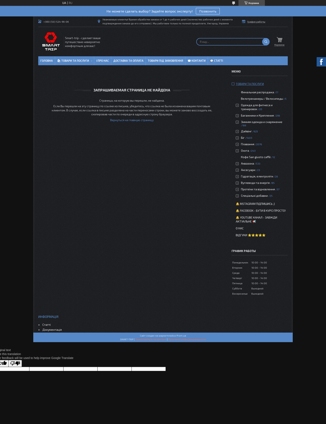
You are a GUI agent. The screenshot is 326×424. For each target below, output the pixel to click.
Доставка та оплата (128, 60)
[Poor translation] (15, 363)
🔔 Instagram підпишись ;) (255, 203)
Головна (46, 60)
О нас (240, 228)
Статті (46, 324)
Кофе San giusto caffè (256, 157)
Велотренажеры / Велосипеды (262, 98)
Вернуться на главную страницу (132, 120)
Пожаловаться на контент (150, 339)
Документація (52, 329)
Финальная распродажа (257, 92)
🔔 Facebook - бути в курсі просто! (261, 210)
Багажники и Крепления (257, 115)
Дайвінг (246, 131)
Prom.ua (181, 335)
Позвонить (207, 11)
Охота (245, 150)
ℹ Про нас (102, 60)
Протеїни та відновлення (258, 189)
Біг (242, 137)
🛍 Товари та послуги (73, 60)
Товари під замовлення (165, 60)
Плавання (247, 144)
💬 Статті (216, 60)
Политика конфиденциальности (187, 339)
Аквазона (247, 163)
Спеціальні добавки (254, 195)
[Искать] (266, 41)
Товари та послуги (250, 84)
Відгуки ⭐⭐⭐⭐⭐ (250, 235)
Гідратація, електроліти (257, 176)
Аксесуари (248, 170)
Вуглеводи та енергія (255, 182)
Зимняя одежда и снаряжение (261, 122)
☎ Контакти (197, 60)
